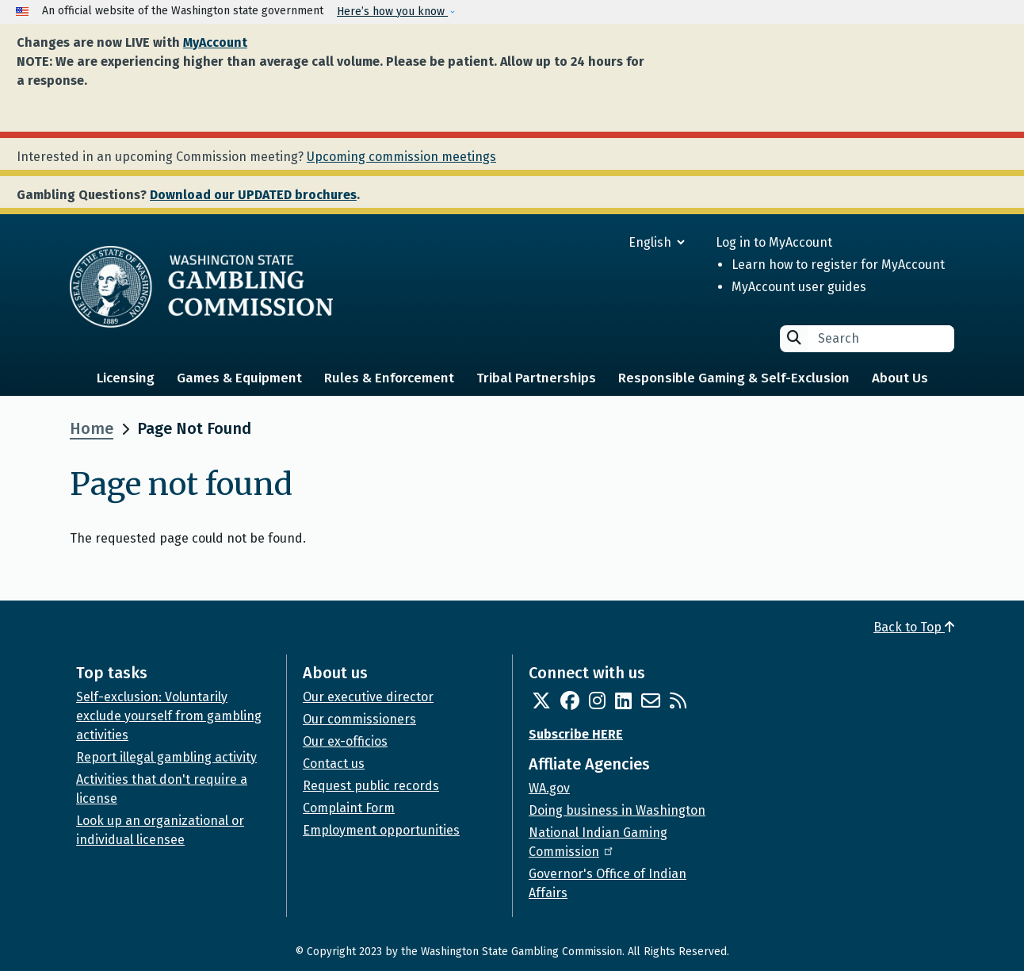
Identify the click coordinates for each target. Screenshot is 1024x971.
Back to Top (913, 627)
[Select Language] (599, 242)
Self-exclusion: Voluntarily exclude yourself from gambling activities (169, 716)
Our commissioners (359, 719)
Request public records (371, 785)
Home (91, 428)
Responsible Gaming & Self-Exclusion (734, 378)
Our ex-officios (345, 741)
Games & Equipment (239, 378)
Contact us (334, 763)
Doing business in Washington (617, 810)
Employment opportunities (381, 830)
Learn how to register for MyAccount (838, 264)
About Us (900, 378)
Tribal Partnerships (536, 378)
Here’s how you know (392, 11)
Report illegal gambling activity (166, 757)
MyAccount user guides (799, 286)
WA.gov (549, 788)
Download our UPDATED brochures (253, 194)
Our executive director (368, 696)
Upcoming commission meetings (401, 156)
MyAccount (215, 42)
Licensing (126, 378)
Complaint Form (349, 808)
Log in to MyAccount (774, 242)
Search (794, 337)
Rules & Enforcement (389, 378)
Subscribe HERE (576, 734)
